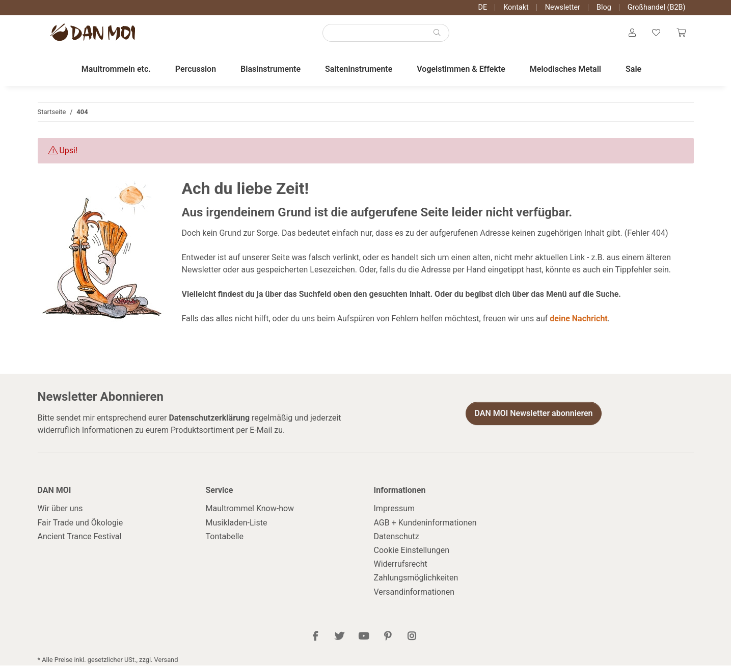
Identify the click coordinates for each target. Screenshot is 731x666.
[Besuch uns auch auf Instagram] (411, 637)
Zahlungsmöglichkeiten (416, 579)
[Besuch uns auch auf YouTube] (363, 637)
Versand (166, 660)
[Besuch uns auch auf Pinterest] (387, 637)
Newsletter (562, 7)
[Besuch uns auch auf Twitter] (339, 637)
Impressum (394, 509)
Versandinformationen (414, 592)
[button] (632, 33)
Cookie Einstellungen (412, 551)
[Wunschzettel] (656, 33)
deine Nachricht (578, 319)
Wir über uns (60, 509)
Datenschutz (396, 537)
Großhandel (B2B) (657, 7)
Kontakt (516, 7)
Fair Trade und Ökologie (80, 523)
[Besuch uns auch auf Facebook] (315, 637)
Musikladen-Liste (236, 523)
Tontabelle (224, 537)
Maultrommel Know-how (250, 509)
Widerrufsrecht (400, 564)
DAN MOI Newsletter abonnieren (533, 414)
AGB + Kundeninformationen (425, 523)
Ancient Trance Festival (80, 537)
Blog (604, 7)
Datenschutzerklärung (209, 418)
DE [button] (483, 7)
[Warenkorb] (681, 33)
